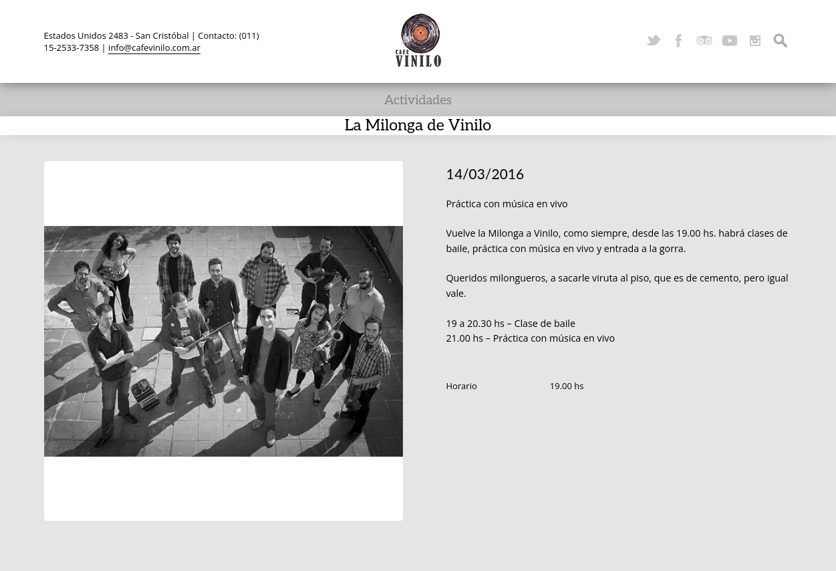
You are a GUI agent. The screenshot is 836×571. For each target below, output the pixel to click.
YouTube (730, 41)
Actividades (418, 100)
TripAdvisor (704, 41)
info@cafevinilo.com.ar (154, 47)
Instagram (755, 41)
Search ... (781, 41)
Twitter (654, 41)
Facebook (679, 41)
